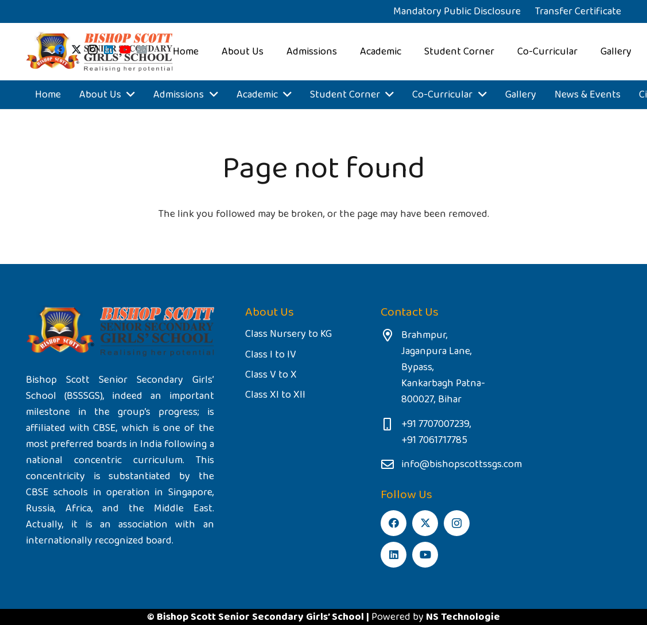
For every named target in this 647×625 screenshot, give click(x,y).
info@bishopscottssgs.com (461, 464)
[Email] (142, 49)
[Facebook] (60, 49)
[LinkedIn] (108, 49)
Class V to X (271, 375)
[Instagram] (93, 50)
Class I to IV (270, 355)
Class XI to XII (275, 395)
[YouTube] (125, 49)
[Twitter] (76, 49)
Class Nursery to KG (288, 334)
